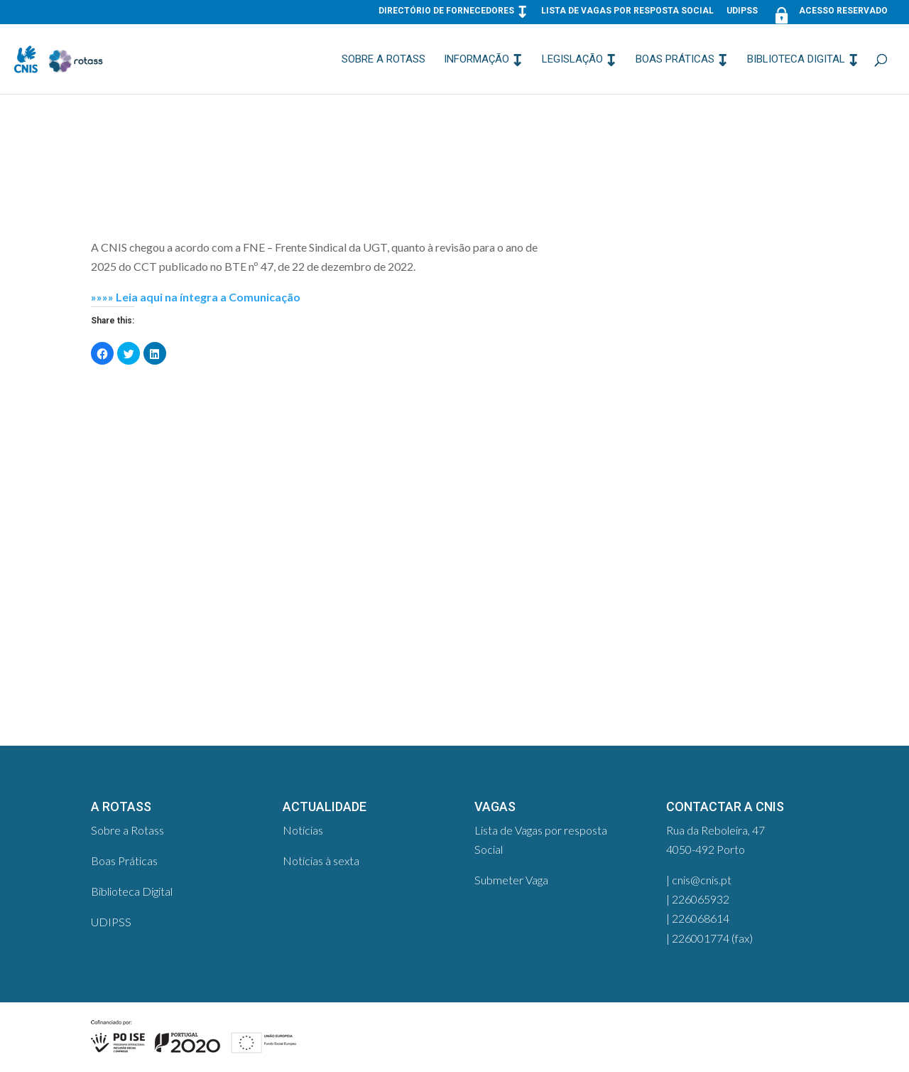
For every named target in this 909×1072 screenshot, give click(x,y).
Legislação (572, 59)
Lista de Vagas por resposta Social (627, 11)
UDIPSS (742, 11)
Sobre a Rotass (383, 59)
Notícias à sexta (321, 860)
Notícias (303, 830)
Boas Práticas (675, 59)
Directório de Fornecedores (446, 11)
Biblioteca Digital (796, 59)
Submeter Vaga (511, 879)
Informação (476, 59)
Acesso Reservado (829, 13)
